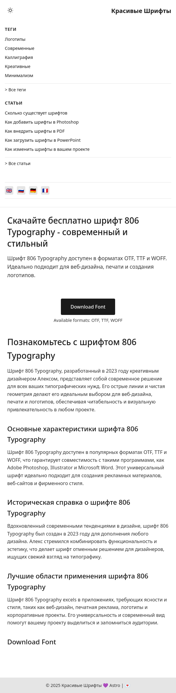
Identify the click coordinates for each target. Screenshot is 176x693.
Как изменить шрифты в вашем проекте (47, 149)
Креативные (17, 66)
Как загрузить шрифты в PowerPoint (42, 140)
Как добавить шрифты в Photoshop (42, 122)
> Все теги (15, 89)
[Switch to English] (9, 190)
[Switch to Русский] (21, 190)
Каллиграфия (19, 57)
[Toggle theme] (10, 11)
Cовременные (19, 48)
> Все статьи (17, 163)
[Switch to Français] (45, 190)
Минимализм (19, 75)
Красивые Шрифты (141, 11)
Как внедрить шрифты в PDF (35, 131)
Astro (114, 685)
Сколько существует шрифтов (36, 113)
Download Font (88, 306)
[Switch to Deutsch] (33, 190)
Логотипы (15, 39)
